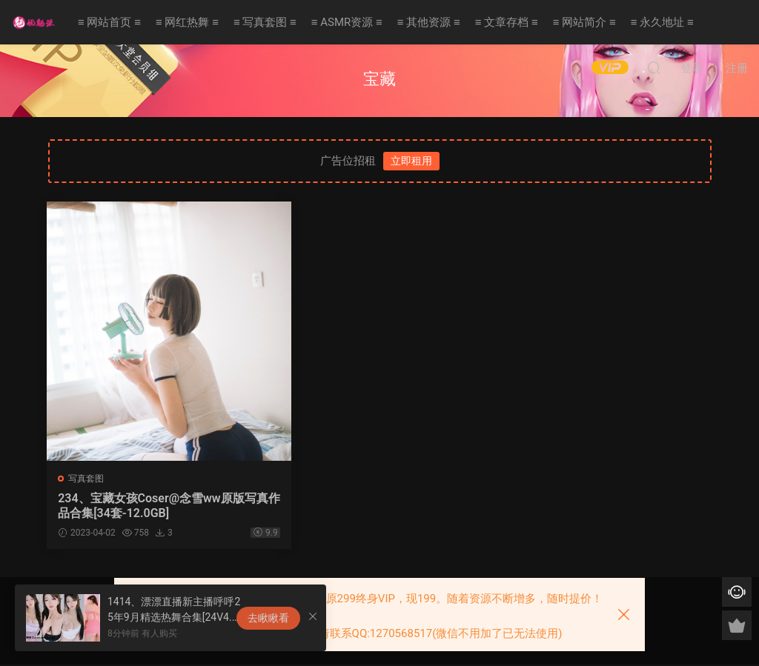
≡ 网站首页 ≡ (109, 22)
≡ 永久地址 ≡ (662, 22)
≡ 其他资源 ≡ (428, 22)
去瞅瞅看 (268, 618)
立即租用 (411, 161)
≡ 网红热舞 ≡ (187, 22)
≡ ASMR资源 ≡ (346, 22)
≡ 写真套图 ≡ (264, 22)
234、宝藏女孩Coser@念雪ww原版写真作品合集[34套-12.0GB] (152, 505)
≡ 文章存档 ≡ (506, 22)
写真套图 (87, 478)
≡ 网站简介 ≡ (584, 22)
